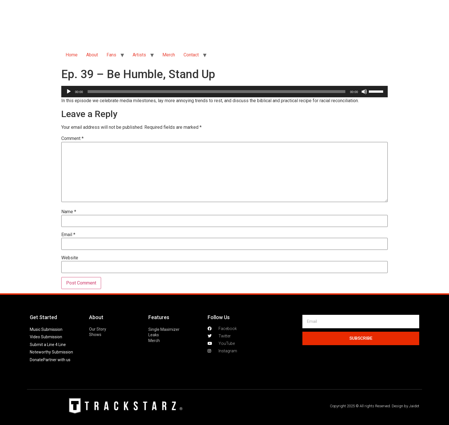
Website (69, 258)
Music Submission (46, 329)
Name (68, 211)
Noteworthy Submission (51, 352)
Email (68, 234)
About (92, 55)
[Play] (69, 91)
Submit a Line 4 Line (48, 344)
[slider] (217, 91)
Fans (111, 55)
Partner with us (56, 359)
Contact (191, 55)
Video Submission (46, 337)
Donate (36, 359)
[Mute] (364, 91)
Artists (139, 55)
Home (72, 55)
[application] (224, 91)
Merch (168, 55)
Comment (72, 138)
